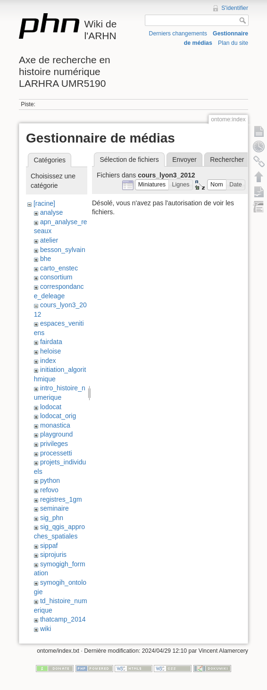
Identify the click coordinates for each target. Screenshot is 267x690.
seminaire (54, 508)
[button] (152, 184)
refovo (49, 490)
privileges (54, 443)
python (50, 480)
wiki (45, 628)
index (48, 360)
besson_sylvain (62, 249)
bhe (45, 258)
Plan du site (233, 43)
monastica (55, 425)
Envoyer (184, 159)
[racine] (44, 203)
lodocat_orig (58, 416)
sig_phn (51, 518)
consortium (56, 277)
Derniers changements (178, 33)
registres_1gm (61, 499)
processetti (56, 453)
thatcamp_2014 (63, 619)
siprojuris (53, 554)
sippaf (49, 545)
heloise (50, 351)
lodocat (50, 407)
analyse (51, 212)
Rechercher (227, 159)
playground (56, 434)
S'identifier (234, 8)
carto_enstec (59, 268)
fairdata (51, 341)
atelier (49, 240)
